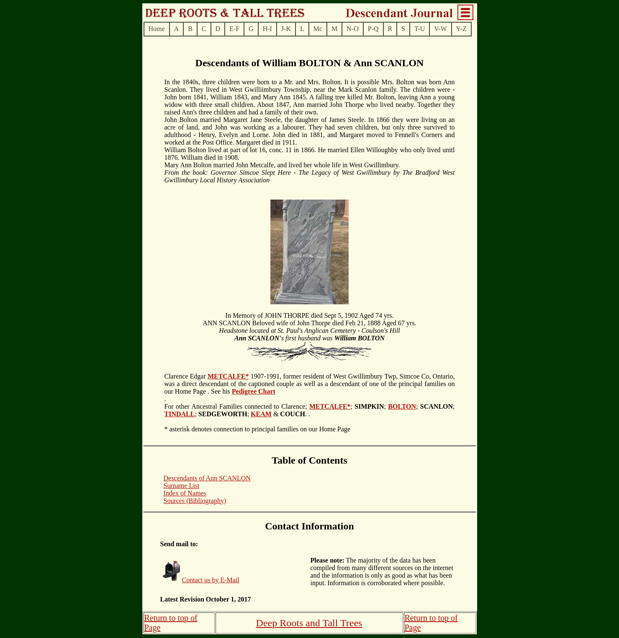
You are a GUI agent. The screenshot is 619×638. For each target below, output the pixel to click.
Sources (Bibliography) (195, 500)
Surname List (182, 485)
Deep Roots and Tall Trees (309, 622)
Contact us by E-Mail (210, 580)
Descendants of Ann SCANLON (207, 478)
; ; (369, 406)
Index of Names (185, 493)
